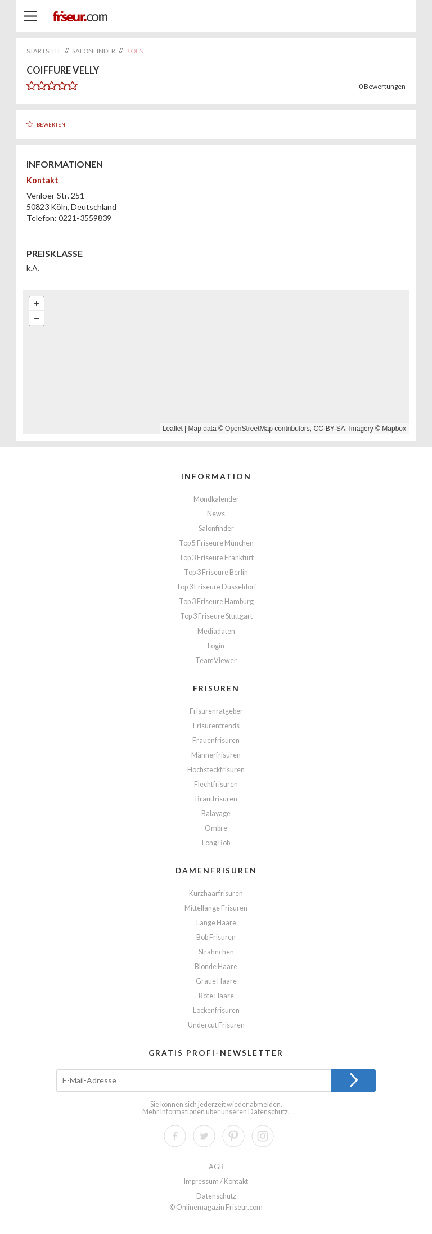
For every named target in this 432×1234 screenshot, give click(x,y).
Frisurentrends (216, 726)
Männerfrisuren (216, 755)
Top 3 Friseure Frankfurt (216, 557)
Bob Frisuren (216, 937)
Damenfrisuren (216, 870)
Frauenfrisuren (216, 740)
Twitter (204, 1136)
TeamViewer (216, 660)
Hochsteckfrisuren (216, 769)
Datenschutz (268, 1111)
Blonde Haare (216, 966)
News (216, 514)
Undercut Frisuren (216, 1025)
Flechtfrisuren (216, 784)
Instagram (262, 1136)
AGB (216, 1167)
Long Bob (216, 843)
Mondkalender (216, 499)
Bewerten (51, 124)
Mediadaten (216, 631)
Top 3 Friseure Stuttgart (216, 616)
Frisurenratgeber (216, 711)
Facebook (175, 1136)
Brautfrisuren (216, 799)
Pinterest (233, 1136)
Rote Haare (216, 996)
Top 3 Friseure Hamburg (216, 601)
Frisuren (216, 688)
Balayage (216, 813)
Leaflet (173, 429)
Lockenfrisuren (216, 1010)
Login (216, 646)
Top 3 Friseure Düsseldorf (216, 587)
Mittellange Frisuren (216, 908)
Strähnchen (216, 952)
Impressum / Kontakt (216, 1181)
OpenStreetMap (249, 429)
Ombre (216, 828)
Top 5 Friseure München (216, 543)
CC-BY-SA (329, 429)
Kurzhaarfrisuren (216, 893)
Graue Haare (216, 981)
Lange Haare (216, 922)
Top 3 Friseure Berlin (216, 572)
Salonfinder (216, 528)
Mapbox (394, 429)
